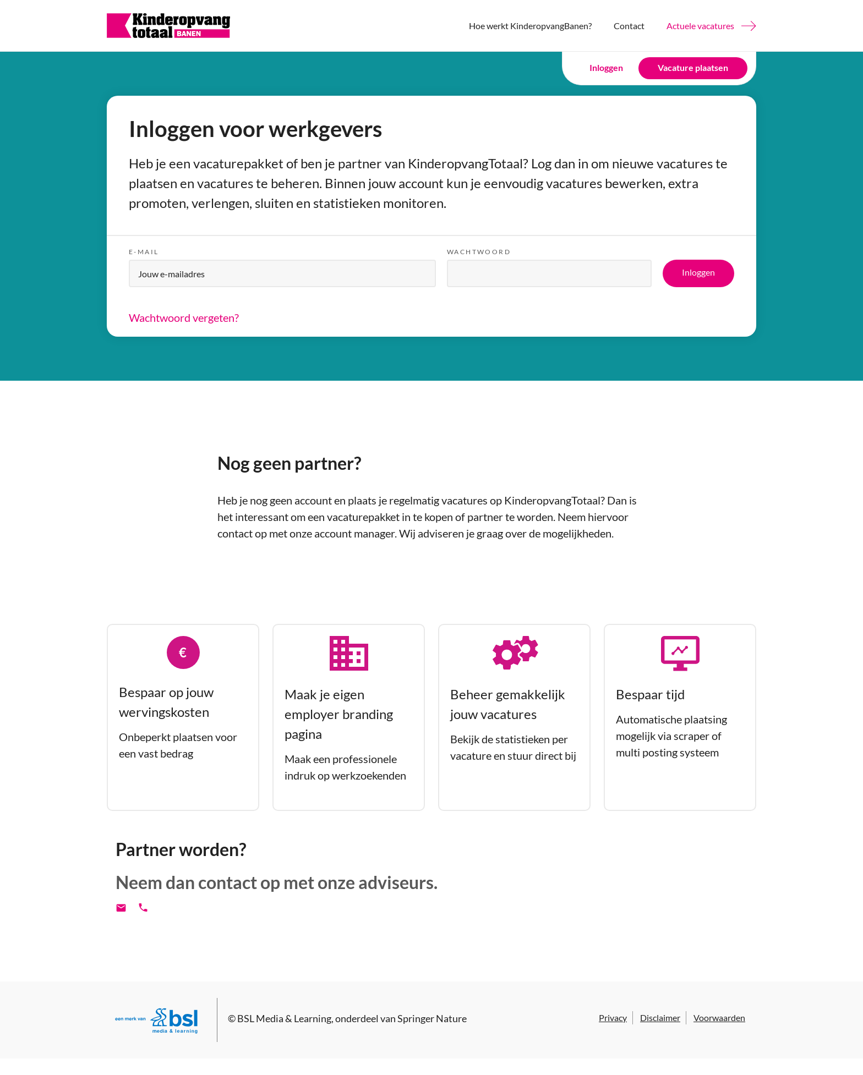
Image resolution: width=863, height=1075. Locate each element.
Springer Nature (432, 1018)
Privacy (613, 1017)
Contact (629, 25)
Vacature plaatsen (693, 67)
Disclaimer (660, 1017)
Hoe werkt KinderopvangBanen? (530, 25)
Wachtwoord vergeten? (184, 317)
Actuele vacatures (700, 25)
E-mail (144, 252)
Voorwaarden (719, 1017)
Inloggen (606, 67)
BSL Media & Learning (284, 1018)
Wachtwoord (479, 252)
